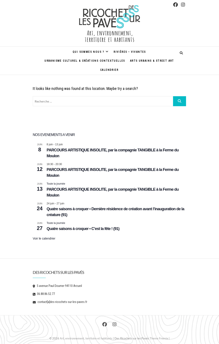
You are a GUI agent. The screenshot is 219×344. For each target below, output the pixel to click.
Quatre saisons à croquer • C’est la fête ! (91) (83, 229)
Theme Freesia (159, 338)
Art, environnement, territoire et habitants (109, 35)
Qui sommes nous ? (88, 51)
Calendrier (109, 69)
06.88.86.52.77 (44, 294)
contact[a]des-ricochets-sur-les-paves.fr (60, 302)
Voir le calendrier (44, 238)
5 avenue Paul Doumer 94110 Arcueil (57, 286)
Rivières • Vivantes (130, 51)
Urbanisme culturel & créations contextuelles (84, 60)
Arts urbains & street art (152, 60)
